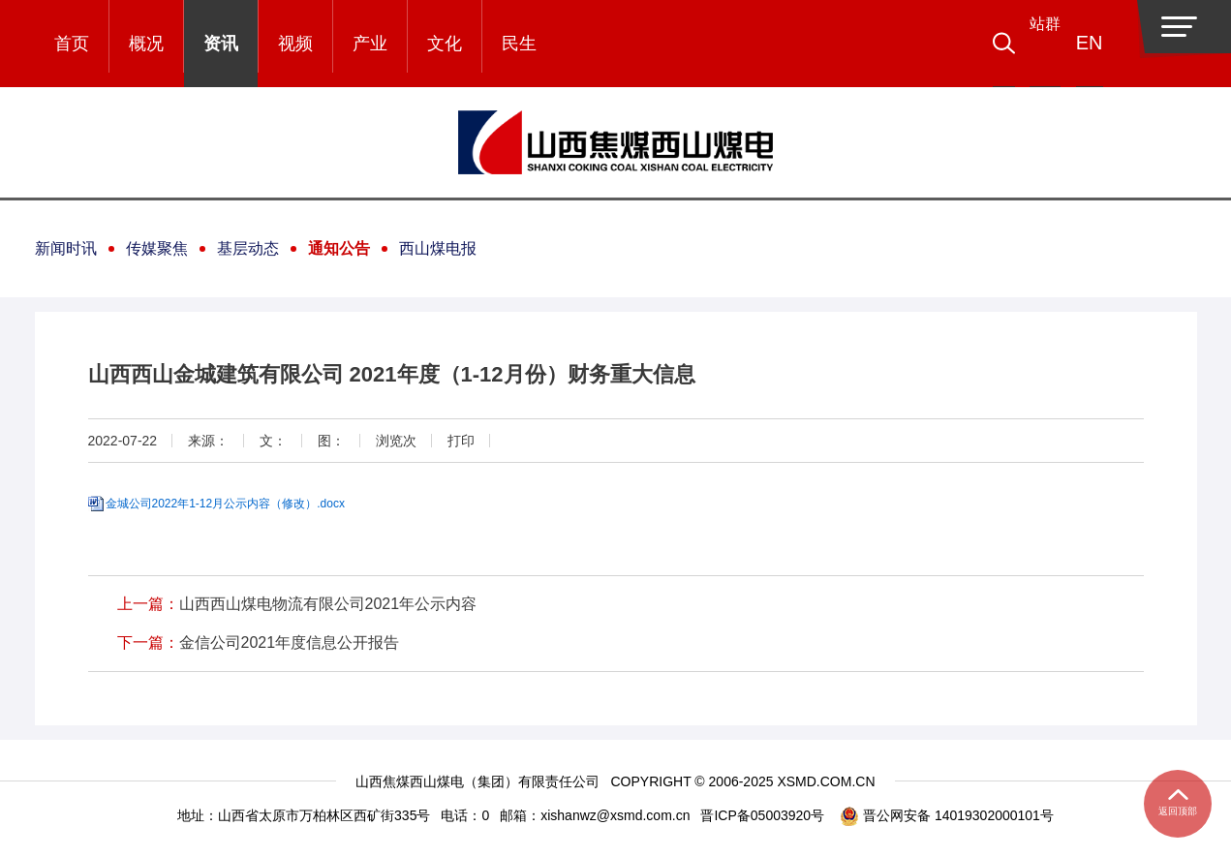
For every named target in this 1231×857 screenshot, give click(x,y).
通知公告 (339, 248)
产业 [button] (370, 43)
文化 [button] (444, 43)
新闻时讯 (66, 248)
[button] (1031, 43)
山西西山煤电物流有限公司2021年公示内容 (328, 604)
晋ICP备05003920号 (762, 815)
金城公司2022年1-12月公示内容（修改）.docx (225, 503)
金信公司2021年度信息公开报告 (289, 642)
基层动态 (248, 248)
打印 (461, 440)
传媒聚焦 (157, 248)
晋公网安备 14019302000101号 (947, 816)
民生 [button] (519, 43)
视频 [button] (295, 43)
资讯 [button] (220, 43)
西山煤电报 (438, 248)
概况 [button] (146, 43)
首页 (71, 43)
